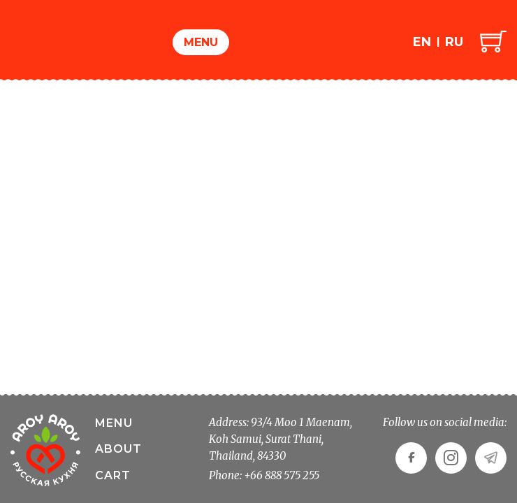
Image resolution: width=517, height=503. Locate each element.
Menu (201, 42)
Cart (113, 475)
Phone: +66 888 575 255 (264, 475)
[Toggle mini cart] (493, 40)
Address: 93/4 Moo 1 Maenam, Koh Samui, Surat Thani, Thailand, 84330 (280, 439)
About (118, 448)
